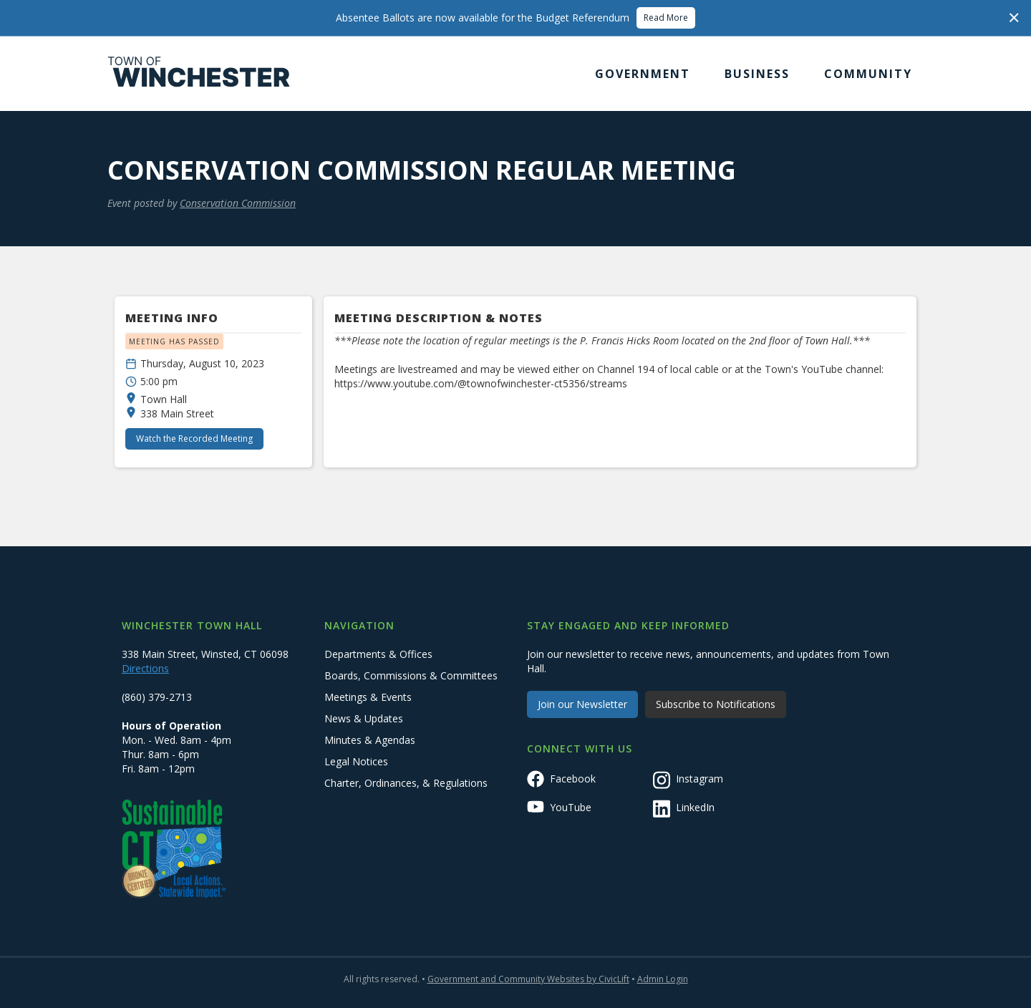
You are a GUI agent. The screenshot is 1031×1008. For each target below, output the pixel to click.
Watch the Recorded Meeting (194, 438)
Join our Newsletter (582, 704)
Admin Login (662, 979)
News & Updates (363, 718)
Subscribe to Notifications (715, 704)
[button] (643, 74)
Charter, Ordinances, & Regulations (406, 783)
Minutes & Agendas (369, 740)
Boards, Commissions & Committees (411, 675)
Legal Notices (356, 761)
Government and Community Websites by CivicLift (528, 979)
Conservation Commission (238, 203)
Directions (145, 668)
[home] (199, 73)
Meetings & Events (368, 697)
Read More (666, 17)
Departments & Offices (378, 654)
